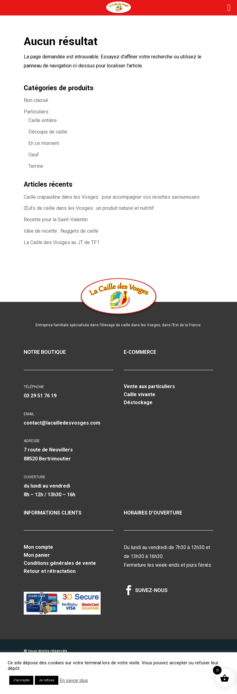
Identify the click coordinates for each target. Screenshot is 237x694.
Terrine (35, 166)
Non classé (36, 100)
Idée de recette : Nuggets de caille (61, 231)
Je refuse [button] (47, 680)
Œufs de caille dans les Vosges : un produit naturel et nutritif (89, 208)
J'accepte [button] (21, 680)
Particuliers (36, 112)
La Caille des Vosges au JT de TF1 (61, 242)
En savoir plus (74, 680)
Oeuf (33, 155)
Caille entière (42, 120)
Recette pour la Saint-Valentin (56, 219)
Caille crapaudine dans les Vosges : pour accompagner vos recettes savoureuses (112, 197)
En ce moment (43, 143)
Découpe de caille (47, 132)
